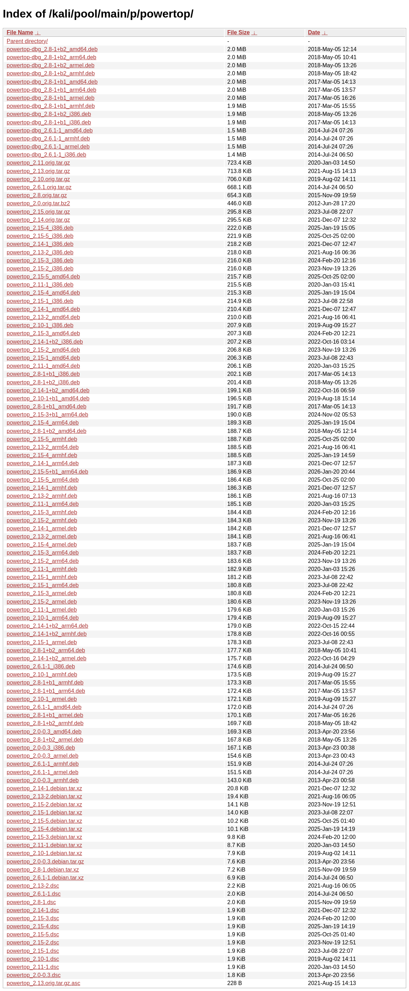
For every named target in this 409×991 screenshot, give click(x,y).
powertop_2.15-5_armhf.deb (42, 439)
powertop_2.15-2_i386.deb (40, 268)
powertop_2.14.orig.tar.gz (38, 220)
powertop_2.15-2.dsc (33, 942)
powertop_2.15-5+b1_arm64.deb (47, 472)
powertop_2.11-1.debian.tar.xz (44, 845)
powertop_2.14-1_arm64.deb (43, 463)
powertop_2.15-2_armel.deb (42, 602)
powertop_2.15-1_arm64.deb (43, 585)
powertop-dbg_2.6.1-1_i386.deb (46, 155)
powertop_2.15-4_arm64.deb (43, 423)
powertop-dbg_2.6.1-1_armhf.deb (48, 139)
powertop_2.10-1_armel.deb (42, 699)
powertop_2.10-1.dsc (33, 959)
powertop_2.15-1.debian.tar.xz (44, 812)
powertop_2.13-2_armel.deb (42, 536)
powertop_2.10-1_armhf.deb (42, 674)
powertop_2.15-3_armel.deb (42, 593)
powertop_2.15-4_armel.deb (42, 545)
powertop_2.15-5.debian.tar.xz (44, 821)
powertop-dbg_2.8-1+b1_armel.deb (50, 98)
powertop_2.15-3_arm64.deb (43, 553)
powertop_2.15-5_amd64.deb (43, 277)
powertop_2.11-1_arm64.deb (43, 504)
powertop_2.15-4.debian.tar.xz (44, 829)
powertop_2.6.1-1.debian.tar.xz (45, 878)
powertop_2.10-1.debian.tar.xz (44, 853)
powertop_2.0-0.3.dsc (34, 975)
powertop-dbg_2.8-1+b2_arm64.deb (51, 57)
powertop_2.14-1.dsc (33, 910)
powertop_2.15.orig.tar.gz (38, 212)
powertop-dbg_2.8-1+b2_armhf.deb (51, 73)
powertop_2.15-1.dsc (33, 951)
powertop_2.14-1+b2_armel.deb (46, 658)
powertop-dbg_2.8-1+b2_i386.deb (49, 114)
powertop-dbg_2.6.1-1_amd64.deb (50, 130)
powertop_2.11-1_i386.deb (40, 285)
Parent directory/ (27, 41)
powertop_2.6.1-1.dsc (34, 894)
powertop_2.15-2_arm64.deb (43, 561)
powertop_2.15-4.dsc (33, 926)
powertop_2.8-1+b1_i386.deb (43, 374)
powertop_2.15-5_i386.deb (40, 236)
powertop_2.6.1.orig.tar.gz (39, 187)
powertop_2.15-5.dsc (33, 934)
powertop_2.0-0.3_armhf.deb (43, 780)
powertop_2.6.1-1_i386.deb (41, 666)
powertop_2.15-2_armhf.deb (42, 520)
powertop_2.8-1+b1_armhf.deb (45, 683)
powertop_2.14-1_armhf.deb (42, 488)
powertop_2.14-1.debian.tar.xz (44, 788)
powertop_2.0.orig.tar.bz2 (38, 203)
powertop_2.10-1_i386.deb (40, 325)
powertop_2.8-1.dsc (31, 902)
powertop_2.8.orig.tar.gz (37, 195)
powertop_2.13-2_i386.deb (40, 252)
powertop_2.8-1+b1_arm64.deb (46, 691)
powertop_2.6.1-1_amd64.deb (44, 707)
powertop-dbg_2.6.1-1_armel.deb (48, 147)
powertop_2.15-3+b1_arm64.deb (47, 415)
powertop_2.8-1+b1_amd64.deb (46, 407)
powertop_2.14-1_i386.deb (40, 244)
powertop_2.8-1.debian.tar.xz (43, 870)
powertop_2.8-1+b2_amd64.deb (46, 431)
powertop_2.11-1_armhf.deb (42, 569)
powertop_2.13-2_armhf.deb (42, 496)
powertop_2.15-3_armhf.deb (42, 512)
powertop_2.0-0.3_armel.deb (43, 756)
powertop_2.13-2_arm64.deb (43, 447)
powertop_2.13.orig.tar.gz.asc (43, 983)
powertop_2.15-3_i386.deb (40, 260)
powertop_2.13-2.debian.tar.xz (44, 796)
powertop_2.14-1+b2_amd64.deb (48, 390)
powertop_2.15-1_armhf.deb (42, 577)
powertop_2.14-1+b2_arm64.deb (47, 626)
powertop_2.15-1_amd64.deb (43, 358)
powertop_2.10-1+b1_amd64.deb (48, 398)
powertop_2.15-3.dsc (33, 918)
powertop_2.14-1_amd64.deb (43, 309)
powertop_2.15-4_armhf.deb (42, 455)
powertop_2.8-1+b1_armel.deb (45, 715)
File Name (20, 32)
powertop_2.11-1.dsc (33, 967)
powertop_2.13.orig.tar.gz (38, 171)
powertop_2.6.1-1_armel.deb (43, 772)
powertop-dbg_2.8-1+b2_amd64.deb (52, 49)
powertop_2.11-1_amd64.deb (43, 366)
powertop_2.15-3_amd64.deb (43, 333)
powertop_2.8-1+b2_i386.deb (43, 382)
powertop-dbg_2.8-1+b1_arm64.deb (51, 90)
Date (314, 32)
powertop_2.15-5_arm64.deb (43, 480)
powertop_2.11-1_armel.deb (42, 610)
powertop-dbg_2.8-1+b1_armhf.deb (51, 106)
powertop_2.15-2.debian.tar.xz (44, 804)
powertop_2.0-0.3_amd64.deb (44, 732)
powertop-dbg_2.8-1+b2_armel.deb (50, 65)
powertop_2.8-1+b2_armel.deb (45, 740)
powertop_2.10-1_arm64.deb (43, 618)
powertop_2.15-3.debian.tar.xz (44, 837)
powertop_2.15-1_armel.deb (42, 642)
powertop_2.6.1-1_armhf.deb (43, 764)
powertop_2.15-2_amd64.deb (43, 350)
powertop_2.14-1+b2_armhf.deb (47, 634)
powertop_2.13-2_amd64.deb (43, 317)
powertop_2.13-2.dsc (33, 886)
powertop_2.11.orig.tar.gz (38, 163)
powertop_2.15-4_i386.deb (40, 228)
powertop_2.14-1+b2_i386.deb (45, 342)
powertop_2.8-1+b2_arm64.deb (46, 650)
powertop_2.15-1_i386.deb (40, 301)
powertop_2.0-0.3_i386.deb (41, 748)
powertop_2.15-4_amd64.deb (43, 293)
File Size (238, 32)
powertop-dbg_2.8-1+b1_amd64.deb (52, 82)
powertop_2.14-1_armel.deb (42, 528)
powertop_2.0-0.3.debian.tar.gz (45, 862)
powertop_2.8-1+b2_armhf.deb (45, 723)
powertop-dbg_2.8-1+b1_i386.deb (49, 122)
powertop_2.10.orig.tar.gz (38, 179)
